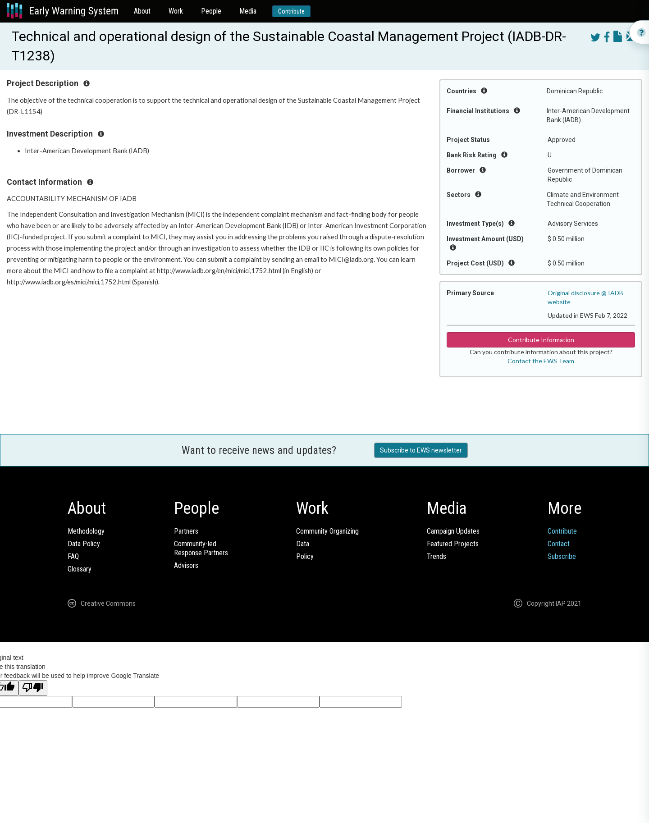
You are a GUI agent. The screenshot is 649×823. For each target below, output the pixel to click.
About (142, 11)
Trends (436, 556)
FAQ (73, 556)
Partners (186, 531)
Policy (305, 556)
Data (302, 544)
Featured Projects (453, 544)
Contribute (291, 11)
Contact (559, 544)
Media (247, 11)
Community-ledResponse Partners (201, 548)
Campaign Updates (453, 531)
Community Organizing (327, 531)
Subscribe (562, 556)
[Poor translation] (32, 688)
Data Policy (84, 544)
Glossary (79, 569)
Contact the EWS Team (540, 361)
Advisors (186, 565)
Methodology (86, 531)
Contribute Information (541, 339)
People (211, 11)
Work (176, 11)
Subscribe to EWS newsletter (421, 450)
